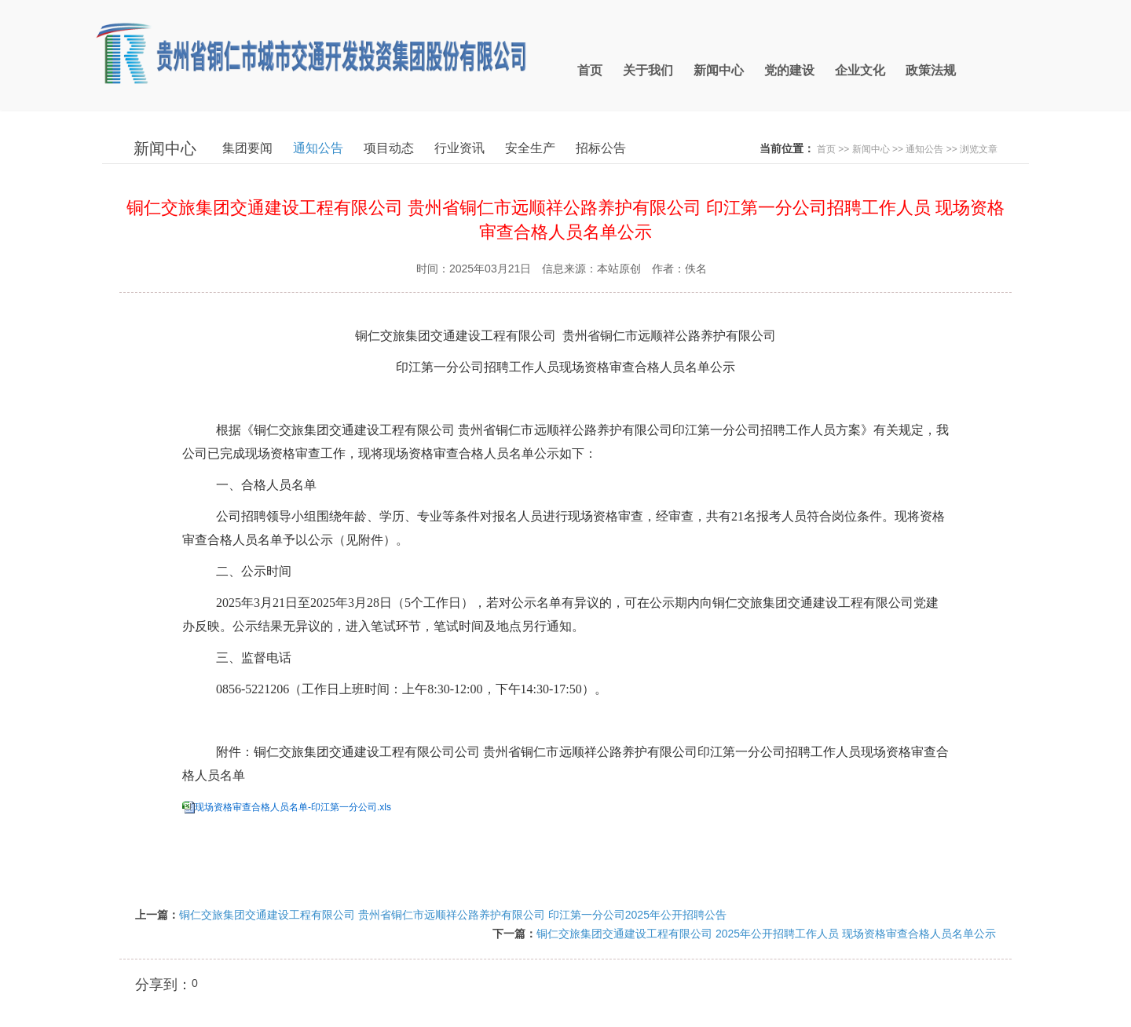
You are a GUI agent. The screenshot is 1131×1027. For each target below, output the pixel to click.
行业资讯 (459, 148)
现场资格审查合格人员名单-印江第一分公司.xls (293, 807)
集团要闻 (247, 148)
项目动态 (389, 148)
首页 (826, 149)
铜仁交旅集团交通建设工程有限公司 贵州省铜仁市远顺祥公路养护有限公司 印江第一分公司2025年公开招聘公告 (453, 914)
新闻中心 (871, 149)
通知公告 (318, 148)
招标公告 (601, 148)
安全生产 (530, 148)
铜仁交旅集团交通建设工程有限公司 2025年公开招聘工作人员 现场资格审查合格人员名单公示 (766, 933)
